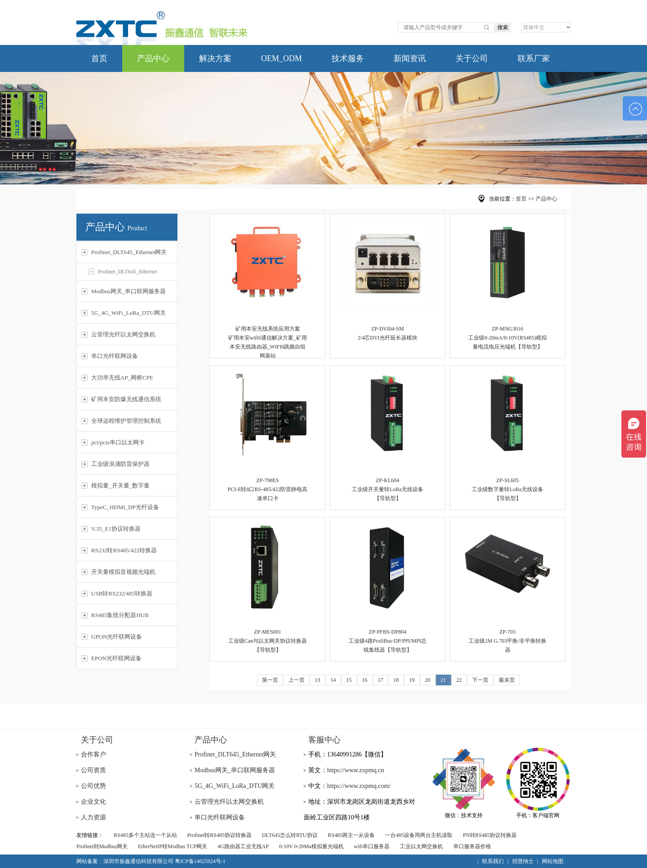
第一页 (270, 680)
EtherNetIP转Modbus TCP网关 (172, 846)
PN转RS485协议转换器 (490, 835)
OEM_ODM (281, 58)
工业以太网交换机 (421, 846)
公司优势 (93, 786)
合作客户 (93, 754)
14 (333, 680)
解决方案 (215, 58)
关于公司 (472, 58)
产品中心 (153, 58)
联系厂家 (534, 58)
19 (412, 680)
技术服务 (348, 58)
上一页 (296, 680)
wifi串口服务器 (372, 846)
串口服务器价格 (472, 846)
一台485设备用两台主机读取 (418, 835)
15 (349, 680)
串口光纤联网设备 (220, 817)
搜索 (502, 27)
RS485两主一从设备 (351, 835)
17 (380, 680)
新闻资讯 (410, 58)
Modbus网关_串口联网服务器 (235, 770)
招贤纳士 (523, 861)
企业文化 (93, 801)
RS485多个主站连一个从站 (145, 835)
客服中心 (324, 739)
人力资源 (93, 817)
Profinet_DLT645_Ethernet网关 (235, 754)
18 (396, 680)
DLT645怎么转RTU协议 (290, 835)
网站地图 (552, 861)
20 (427, 680)
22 (459, 680)
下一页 (480, 680)
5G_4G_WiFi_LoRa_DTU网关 (235, 786)
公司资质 (93, 770)
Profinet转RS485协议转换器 (219, 835)
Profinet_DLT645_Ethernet (122, 271)
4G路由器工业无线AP (243, 846)
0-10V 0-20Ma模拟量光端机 (311, 846)
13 (317, 680)
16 (365, 680)
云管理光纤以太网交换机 (229, 801)
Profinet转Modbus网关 (102, 846)
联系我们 (493, 861)
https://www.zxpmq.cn (355, 770)
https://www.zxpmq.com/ (358, 786)
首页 (99, 58)
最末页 (507, 680)
